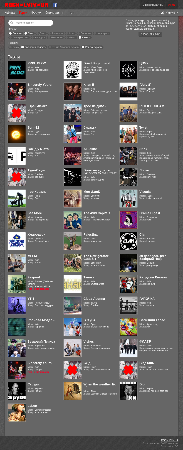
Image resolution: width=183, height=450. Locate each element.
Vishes (88, 341)
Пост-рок (86, 33)
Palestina (90, 234)
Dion (143, 384)
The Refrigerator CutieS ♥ (95, 257)
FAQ (176, 446)
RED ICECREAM (151, 106)
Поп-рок (17, 33)
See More (35, 213)
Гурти (23, 12)
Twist (143, 127)
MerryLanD (91, 192)
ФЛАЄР (145, 341)
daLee (32, 406)
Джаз (42, 33)
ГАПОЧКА (147, 299)
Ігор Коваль (37, 192)
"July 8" (145, 85)
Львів (16, 47)
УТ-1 (31, 299)
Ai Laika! (90, 149)
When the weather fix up (99, 386)
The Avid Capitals (96, 213)
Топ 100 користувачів (169, 443)
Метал (72, 37)
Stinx (143, 149)
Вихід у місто (38, 149)
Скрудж (33, 384)
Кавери (86, 37)
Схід (86, 363)
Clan (142, 234)
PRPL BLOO (37, 63)
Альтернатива (21, 37)
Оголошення (54, 12)
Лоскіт (144, 170)
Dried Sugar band (96, 63)
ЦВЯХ (144, 63)
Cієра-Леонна (94, 299)
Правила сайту (167, 446)
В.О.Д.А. (90, 320)
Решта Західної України (65, 47)
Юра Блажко (37, 106)
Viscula (145, 192)
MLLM (32, 256)
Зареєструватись (153, 4)
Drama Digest (149, 213)
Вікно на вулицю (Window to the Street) (100, 172)
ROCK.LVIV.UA (169, 440)
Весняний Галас (152, 320)
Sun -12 (33, 127)
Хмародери (36, 234)
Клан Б (88, 85)
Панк (30, 33)
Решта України (93, 47)
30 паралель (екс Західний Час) (152, 257)
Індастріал (103, 33)
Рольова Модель (41, 320)
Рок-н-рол (57, 33)
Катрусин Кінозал (153, 277)
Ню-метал (57, 37)
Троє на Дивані (95, 106)
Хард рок (40, 37)
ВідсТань (146, 363)
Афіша (10, 12)
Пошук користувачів (151, 443)
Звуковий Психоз (41, 341)
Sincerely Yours (39, 85)
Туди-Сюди (36, 170)
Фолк (72, 33)
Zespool (34, 277)
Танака (88, 277)
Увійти (171, 4)
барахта (89, 127)
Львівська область (35, 47)
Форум (36, 12)
